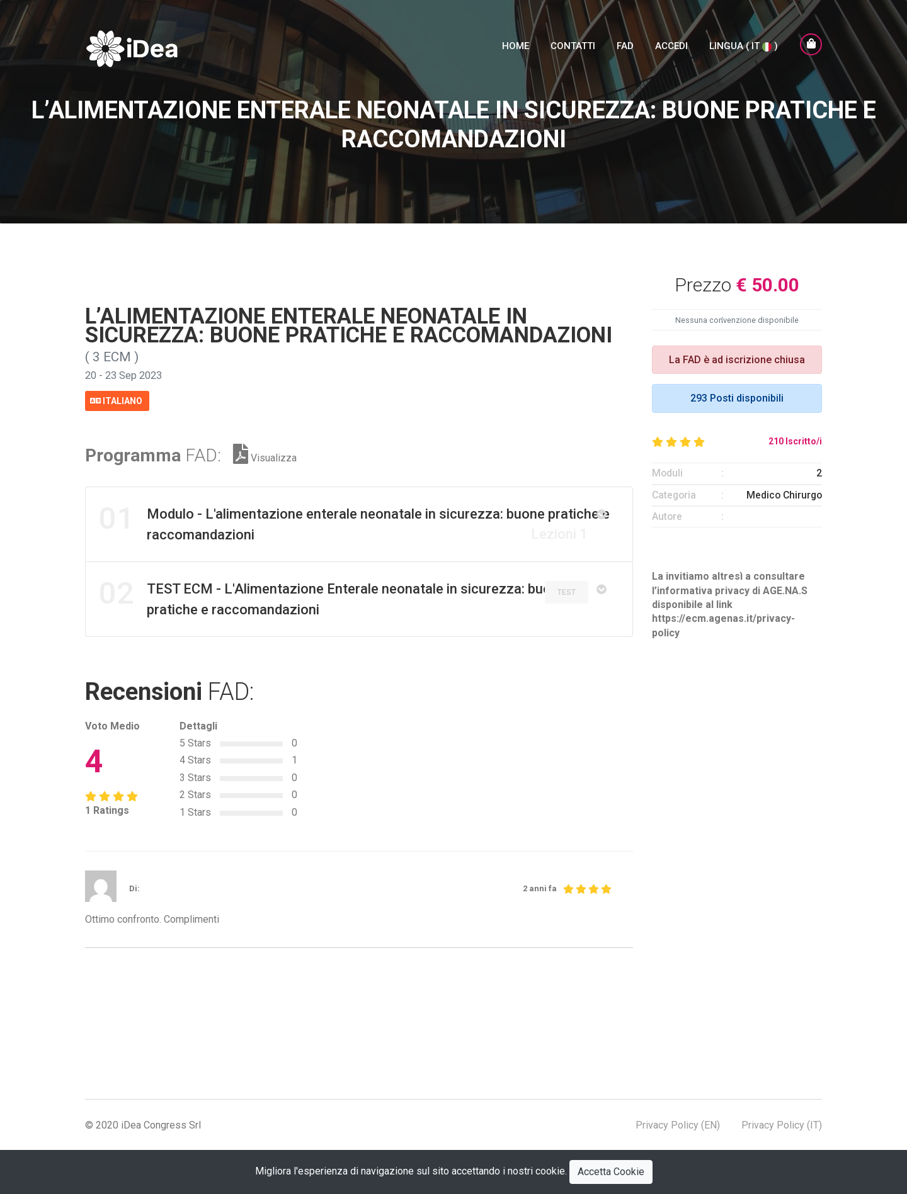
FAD (625, 48)
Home (515, 48)
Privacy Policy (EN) (678, 1124)
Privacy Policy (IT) (781, 1124)
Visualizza (265, 457)
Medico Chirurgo (784, 495)
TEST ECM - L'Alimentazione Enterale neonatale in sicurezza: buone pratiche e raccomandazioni (332, 595)
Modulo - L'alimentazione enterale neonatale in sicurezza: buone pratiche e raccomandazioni (354, 520)
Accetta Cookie (611, 1172)
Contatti (572, 48)
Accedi (671, 48)
